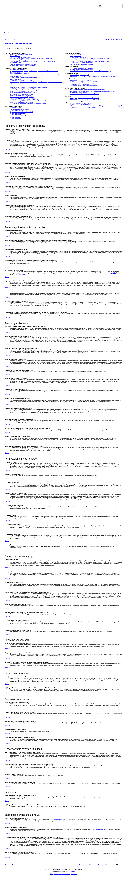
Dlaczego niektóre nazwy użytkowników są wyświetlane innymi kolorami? (90, 61)
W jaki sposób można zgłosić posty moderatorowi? (24, 99)
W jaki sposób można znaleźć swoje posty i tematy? (84, 85)
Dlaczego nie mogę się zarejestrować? (20, 57)
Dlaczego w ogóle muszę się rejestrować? (21, 54)
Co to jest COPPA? (15, 56)
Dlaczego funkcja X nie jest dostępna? (80, 104)
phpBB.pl (113, 273)
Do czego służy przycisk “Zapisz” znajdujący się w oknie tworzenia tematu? (30, 101)
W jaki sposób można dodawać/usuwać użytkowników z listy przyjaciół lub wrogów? (93, 76)
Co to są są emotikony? (16, 110)
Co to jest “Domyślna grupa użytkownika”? (81, 62)
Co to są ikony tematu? (16, 118)
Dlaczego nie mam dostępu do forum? (20, 95)
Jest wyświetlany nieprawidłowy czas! (20, 73)
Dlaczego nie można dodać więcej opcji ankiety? (23, 92)
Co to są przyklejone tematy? (18, 116)
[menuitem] (13, 39)
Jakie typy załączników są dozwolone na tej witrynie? (84, 98)
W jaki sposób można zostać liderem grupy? (82, 60)
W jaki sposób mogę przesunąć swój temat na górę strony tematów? (29, 103)
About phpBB (62, 821)
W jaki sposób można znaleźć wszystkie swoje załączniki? (86, 99)
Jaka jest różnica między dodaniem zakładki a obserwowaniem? (87, 89)
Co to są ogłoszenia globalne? (18, 113)
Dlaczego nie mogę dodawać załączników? (22, 97)
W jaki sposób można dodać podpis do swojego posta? (25, 90)
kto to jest (39, 840)
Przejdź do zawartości (11, 33)
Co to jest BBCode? (15, 107)
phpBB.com (21, 274)
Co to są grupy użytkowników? (78, 57)
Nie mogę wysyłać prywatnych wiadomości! (82, 68)
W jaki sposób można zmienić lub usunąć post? (23, 88)
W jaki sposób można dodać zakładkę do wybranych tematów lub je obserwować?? (93, 91)
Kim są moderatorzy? (75, 56)
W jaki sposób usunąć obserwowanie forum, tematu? (84, 94)
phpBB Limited (58, 820)
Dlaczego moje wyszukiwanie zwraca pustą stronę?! (84, 83)
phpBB (60, 869)
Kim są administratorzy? (76, 54)
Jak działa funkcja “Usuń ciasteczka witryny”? (22, 65)
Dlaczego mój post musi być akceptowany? (22, 102)
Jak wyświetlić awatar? (16, 79)
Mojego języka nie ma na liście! (18, 76)
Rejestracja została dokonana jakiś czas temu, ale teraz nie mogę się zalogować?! (32, 61)
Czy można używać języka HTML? (19, 109)
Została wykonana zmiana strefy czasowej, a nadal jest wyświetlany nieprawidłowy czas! (34, 75)
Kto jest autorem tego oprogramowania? (81, 103)
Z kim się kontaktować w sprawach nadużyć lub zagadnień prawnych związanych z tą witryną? (96, 106)
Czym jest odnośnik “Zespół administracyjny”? (82, 64)
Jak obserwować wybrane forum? (79, 92)
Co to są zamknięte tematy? (17, 117)
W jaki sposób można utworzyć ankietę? (21, 91)
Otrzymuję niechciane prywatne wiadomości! (82, 69)
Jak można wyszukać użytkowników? (80, 84)
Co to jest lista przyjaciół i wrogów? (79, 75)
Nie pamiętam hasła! (15, 62)
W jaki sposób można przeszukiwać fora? (81, 80)
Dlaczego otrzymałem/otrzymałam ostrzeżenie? (23, 98)
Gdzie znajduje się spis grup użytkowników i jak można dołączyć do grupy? (90, 58)
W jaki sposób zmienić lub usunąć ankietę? (22, 94)
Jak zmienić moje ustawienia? (18, 69)
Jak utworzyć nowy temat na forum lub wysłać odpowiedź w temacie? (29, 87)
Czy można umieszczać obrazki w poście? (21, 112)
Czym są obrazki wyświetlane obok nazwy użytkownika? (25, 77)
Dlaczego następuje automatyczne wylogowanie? (23, 64)
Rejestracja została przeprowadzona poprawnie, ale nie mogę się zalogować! (31, 58)
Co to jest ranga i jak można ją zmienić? (21, 80)
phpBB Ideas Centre (97, 829)
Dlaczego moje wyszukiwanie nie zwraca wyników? (84, 81)
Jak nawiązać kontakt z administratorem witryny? (83, 107)
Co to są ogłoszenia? (15, 114)
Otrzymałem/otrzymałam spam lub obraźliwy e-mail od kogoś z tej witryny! (90, 71)
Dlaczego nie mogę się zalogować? (19, 60)
